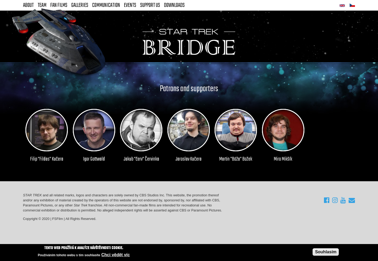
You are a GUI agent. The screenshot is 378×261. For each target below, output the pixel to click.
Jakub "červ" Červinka (141, 159)
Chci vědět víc (115, 255)
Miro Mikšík (283, 159)
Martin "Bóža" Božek (235, 159)
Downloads (174, 5)
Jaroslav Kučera (188, 159)
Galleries (79, 5)
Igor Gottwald (94, 159)
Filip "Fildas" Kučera (46, 159)
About (28, 5)
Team (42, 5)
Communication (106, 5)
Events (130, 5)
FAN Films (58, 5)
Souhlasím (325, 252)
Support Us (150, 5)
